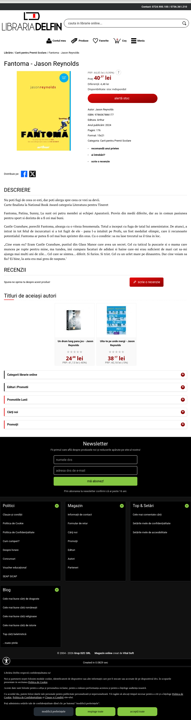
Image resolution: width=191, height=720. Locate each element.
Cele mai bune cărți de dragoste (21, 620)
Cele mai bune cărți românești (20, 629)
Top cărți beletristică (14, 655)
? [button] (118, 94)
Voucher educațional (15, 589)
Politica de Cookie (13, 544)
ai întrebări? (98, 176)
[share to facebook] (24, 195)
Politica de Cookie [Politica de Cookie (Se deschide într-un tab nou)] (37, 682)
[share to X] (32, 195)
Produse (80, 62)
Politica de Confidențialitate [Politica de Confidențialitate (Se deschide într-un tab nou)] (27, 697)
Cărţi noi (72, 553)
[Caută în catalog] (184, 45)
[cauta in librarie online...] (122, 45)
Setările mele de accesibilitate (150, 553)
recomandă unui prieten (105, 170)
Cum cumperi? (11, 562)
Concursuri (9, 580)
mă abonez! (95, 503)
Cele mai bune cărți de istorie (19, 646)
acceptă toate (137, 711)
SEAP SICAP (10, 597)
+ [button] (183, 396)
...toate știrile (10, 664)
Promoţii (73, 562)
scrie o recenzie (100, 183)
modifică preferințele (53, 711)
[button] (138, 62)
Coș (120, 62)
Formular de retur (78, 544)
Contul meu (56, 62)
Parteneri (73, 589)
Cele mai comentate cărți (147, 536)
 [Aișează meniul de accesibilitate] (6, 660)
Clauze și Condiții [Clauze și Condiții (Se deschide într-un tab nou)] (54, 697)
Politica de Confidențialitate (18, 553)
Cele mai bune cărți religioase (20, 637)
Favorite (100, 62)
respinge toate (95, 711)
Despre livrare (11, 571)
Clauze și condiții (12, 536)
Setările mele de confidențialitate (151, 544)
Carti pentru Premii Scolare (115, 162)
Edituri (71, 571)
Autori (71, 580)
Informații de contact (80, 536)
